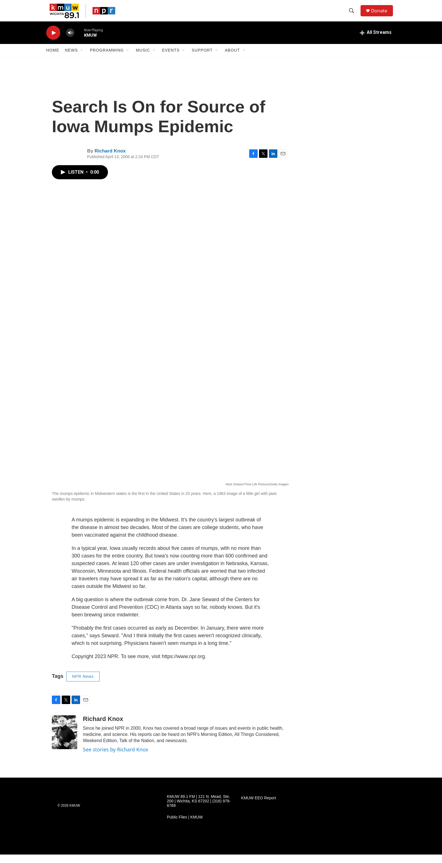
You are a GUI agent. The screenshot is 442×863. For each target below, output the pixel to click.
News (71, 58)
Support (202, 58)
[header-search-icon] (353, 14)
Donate (381, 15)
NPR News (83, 685)
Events (171, 58)
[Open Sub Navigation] (82, 58)
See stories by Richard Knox (115, 757)
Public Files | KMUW (185, 826)
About (232, 58)
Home (52, 58)
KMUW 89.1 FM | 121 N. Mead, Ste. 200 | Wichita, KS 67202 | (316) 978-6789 (199, 809)
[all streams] (375, 41)
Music (143, 58)
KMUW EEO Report (258, 806)
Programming (107, 58)
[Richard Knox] (64, 740)
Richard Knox (110, 159)
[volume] (70, 41)
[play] (53, 41)
